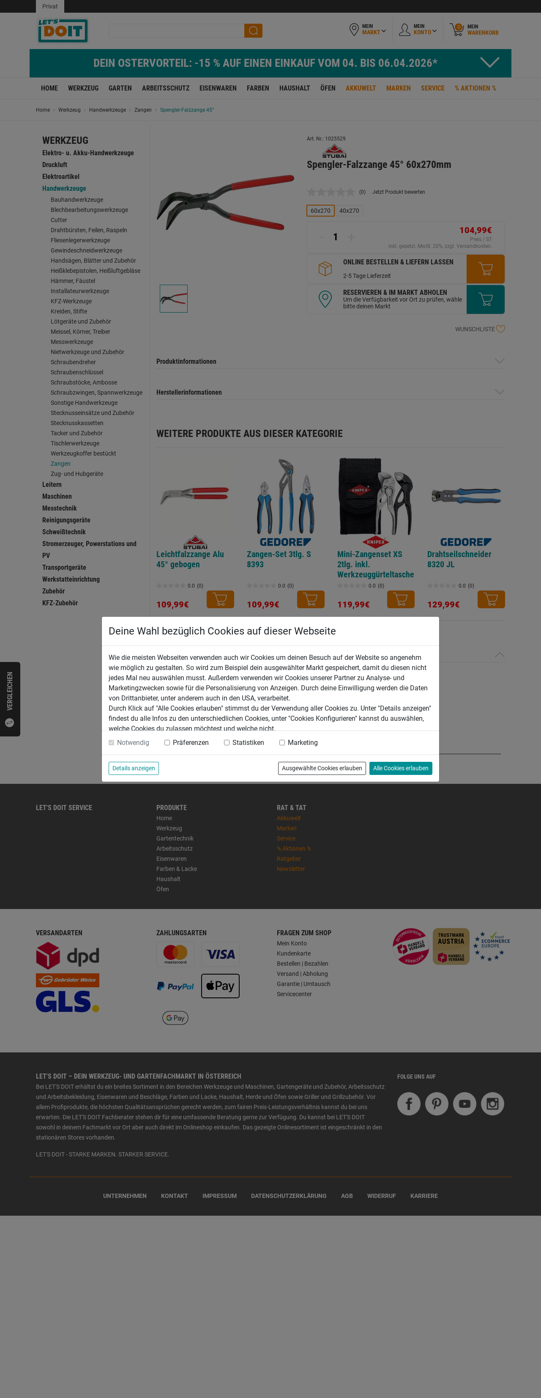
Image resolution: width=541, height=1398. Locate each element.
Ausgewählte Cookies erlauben (322, 768)
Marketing (303, 743)
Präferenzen (191, 743)
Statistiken (248, 743)
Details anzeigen (133, 768)
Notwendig (133, 743)
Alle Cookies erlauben (401, 768)
